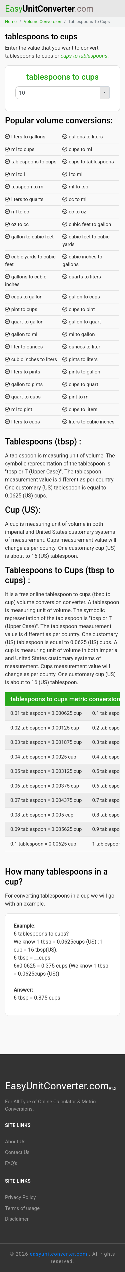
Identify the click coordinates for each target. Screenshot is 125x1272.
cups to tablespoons (84, 56)
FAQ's (11, 1163)
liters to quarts (24, 199)
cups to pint (78, 309)
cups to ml (77, 149)
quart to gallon (24, 322)
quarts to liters (81, 277)
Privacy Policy (20, 1197)
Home (11, 21)
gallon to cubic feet (29, 237)
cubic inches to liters (31, 359)
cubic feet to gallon (86, 224)
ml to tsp (75, 187)
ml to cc (17, 212)
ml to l (15, 174)
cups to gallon (23, 297)
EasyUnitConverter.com (60, 1086)
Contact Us (17, 1152)
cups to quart (80, 384)
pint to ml (76, 397)
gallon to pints (24, 384)
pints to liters (79, 359)
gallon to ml (21, 334)
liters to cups (22, 422)
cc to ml (74, 199)
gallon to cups (81, 297)
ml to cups (20, 149)
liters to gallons (25, 137)
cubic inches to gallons (82, 260)
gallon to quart (81, 322)
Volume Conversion (42, 21)
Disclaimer (17, 1219)
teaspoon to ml (25, 187)
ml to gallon (78, 334)
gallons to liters (82, 137)
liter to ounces (24, 347)
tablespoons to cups (30, 162)
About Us (15, 1142)
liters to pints (22, 372)
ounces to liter (81, 347)
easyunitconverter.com (59, 1254)
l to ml (72, 174)
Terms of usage (22, 1208)
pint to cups (21, 309)
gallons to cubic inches (25, 280)
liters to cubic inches (88, 422)
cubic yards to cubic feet (30, 260)
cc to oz (74, 212)
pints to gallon (81, 372)
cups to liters (79, 409)
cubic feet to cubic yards (85, 240)
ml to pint (18, 409)
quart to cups (23, 397)
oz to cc (17, 224)
